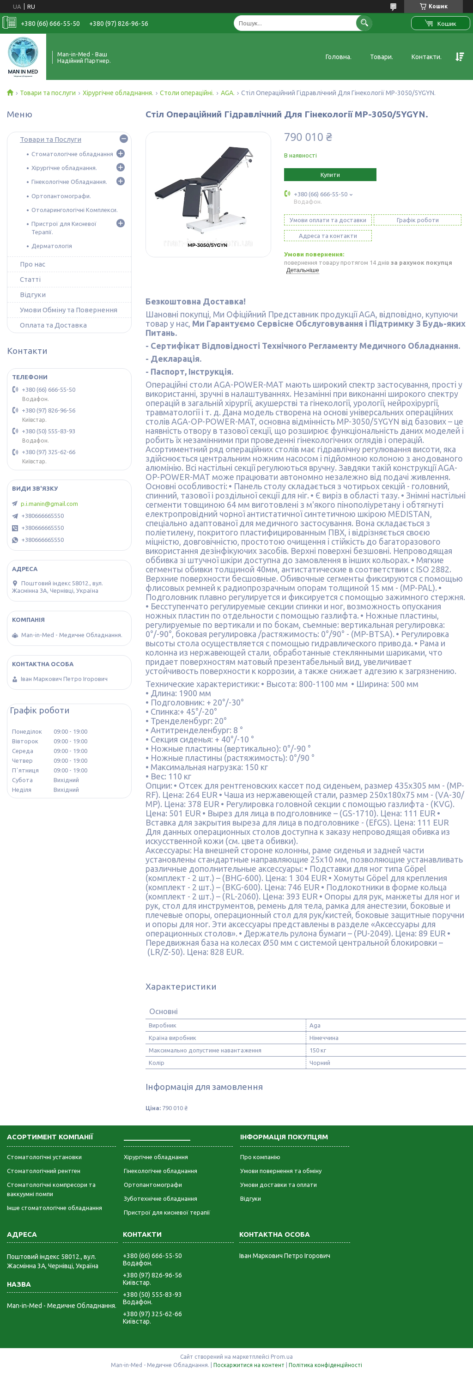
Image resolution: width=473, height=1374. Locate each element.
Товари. (381, 57)
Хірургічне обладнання (156, 1157)
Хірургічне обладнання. (118, 93)
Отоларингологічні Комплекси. (74, 210)
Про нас (32, 264)
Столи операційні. (187, 93)
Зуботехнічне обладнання (160, 1198)
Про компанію (260, 1157)
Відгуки (33, 294)
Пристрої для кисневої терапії (167, 1212)
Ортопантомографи (153, 1184)
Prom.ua (282, 1357)
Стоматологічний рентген (43, 1170)
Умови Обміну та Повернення (68, 310)
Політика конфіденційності (325, 1365)
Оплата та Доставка (53, 325)
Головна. (339, 57)
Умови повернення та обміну (280, 1170)
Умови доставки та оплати (278, 1184)
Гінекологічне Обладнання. (69, 181)
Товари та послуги (48, 93)
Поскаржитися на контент (249, 1365)
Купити (330, 174)
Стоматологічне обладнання (72, 154)
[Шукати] (364, 23)
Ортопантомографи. (61, 196)
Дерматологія (51, 246)
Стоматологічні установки (44, 1157)
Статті (30, 279)
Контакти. (427, 57)
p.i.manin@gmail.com (49, 503)
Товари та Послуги (50, 139)
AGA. (228, 93)
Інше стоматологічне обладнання (54, 1207)
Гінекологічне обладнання (160, 1170)
